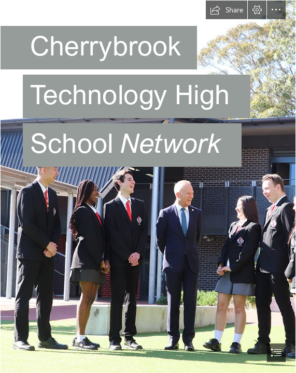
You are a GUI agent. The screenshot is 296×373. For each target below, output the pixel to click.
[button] (226, 10)
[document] (148, 186)
